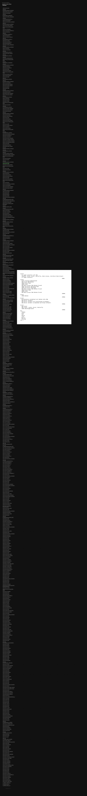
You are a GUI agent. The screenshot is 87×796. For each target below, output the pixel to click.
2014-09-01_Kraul (6, 628)
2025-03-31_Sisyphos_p (7, 67)
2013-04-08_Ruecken (7, 717)
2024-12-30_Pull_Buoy (7, 75)
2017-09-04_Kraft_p (6, 441)
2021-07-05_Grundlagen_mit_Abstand (8, 264)
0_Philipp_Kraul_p (6, 784)
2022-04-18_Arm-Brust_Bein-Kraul (8, 226)
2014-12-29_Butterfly (6, 606)
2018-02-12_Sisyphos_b (7, 413)
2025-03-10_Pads (6, 69)
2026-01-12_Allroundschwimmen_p (7, 19)
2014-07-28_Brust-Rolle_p (7, 635)
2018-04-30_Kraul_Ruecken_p (8, 399)
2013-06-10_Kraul (6, 705)
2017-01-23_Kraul (6, 486)
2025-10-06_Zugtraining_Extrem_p (7, 39)
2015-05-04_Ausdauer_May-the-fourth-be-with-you (8, 586)
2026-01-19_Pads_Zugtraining (8, 16)
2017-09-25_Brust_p (6, 437)
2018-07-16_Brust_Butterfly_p (8, 381)
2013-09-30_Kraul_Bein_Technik (9, 687)
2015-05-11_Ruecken (7, 584)
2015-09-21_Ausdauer (7, 559)
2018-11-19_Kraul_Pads (7, 354)
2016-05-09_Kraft (6, 537)
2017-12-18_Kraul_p (6, 421)
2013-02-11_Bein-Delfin (7, 729)
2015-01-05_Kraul (6, 605)
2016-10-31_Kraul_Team (7, 503)
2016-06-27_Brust (6, 528)
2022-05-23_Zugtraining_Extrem (8, 217)
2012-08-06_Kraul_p (6, 763)
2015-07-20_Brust (6, 571)
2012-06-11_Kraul (6, 769)
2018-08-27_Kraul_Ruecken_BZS (7, 374)
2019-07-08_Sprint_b (6, 317)
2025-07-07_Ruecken (7, 49)
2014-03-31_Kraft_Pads (7, 655)
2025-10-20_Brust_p (6, 35)
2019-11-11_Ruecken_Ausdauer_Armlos (8, 294)
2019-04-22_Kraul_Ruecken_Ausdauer (8, 330)
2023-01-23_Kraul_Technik (7, 176)
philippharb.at (8, 788)
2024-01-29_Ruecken (7, 118)
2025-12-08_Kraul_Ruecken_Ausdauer (8, 24)
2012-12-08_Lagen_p (7, 740)
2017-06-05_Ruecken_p (7, 462)
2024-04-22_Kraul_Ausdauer (8, 108)
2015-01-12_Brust (6, 603)
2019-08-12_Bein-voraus (7, 309)
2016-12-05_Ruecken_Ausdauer (8, 496)
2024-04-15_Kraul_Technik (7, 109)
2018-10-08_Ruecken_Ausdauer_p (7, 363)
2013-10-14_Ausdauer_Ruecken (8, 684)
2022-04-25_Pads (6, 224)
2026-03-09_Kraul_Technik (7, 11)
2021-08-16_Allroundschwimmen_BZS (8, 258)
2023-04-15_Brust (6, 159)
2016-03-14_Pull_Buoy (7, 548)
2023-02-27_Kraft (6, 168)
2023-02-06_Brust (6, 173)
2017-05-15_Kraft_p (6, 466)
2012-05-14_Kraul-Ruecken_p (8, 774)
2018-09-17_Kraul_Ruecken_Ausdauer (8, 368)
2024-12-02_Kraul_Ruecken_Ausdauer (8, 81)
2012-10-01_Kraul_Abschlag (8, 754)
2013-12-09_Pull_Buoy (7, 676)
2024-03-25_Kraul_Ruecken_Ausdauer (8, 113)
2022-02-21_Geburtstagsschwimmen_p (8, 235)
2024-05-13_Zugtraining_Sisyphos (7, 107)
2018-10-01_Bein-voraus (7, 364)
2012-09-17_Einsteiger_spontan (8, 756)
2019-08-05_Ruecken (7, 310)
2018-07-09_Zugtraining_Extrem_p (7, 383)
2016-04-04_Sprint (6, 544)
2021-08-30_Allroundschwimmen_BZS (8, 255)
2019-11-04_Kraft (6, 296)
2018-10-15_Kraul (6, 361)
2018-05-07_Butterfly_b (7, 397)
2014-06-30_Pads (6, 637)
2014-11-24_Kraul (6, 613)
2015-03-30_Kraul (6, 594)
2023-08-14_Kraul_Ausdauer (8, 138)
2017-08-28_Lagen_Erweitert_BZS (7, 444)
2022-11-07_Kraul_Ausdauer (8, 186)
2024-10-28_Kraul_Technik (7, 84)
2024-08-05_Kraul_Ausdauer (8, 93)
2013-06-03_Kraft (6, 706)
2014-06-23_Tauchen (6, 639)
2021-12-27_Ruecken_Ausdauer (8, 244)
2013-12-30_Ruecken (7, 672)
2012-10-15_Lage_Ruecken (8, 751)
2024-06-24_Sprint (6, 99)
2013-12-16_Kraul (6, 675)
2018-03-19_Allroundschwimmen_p (7, 409)
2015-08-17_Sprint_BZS (7, 566)
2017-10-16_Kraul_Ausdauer (8, 433)
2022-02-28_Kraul (6, 233)
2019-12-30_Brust (6, 285)
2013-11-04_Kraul (6, 681)
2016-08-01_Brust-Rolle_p (7, 521)
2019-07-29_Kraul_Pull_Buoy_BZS (7, 313)
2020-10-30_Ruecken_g (7, 267)
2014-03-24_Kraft (6, 656)
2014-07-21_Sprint (6, 636)
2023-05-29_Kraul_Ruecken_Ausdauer (8, 148)
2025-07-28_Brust (6, 48)
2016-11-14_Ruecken (7, 500)
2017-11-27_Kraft (6, 425)
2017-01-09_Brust (6, 489)
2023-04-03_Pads (6, 163)
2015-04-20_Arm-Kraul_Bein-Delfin (8, 590)
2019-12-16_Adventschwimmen (8, 288)
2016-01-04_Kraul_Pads (7, 554)
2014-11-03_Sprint (6, 617)
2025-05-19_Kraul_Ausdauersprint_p (8, 58)
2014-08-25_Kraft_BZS (7, 629)
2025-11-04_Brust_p (6, 31)
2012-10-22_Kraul (6, 750)
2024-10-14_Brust (6, 86)
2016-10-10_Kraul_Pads (7, 508)
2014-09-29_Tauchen (6, 622)
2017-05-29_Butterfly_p (7, 463)
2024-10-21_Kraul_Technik (7, 85)
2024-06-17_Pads (6, 101)
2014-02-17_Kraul (6, 664)
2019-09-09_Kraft (6, 305)
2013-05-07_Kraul (6, 711)
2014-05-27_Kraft (6, 644)
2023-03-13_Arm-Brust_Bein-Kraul (8, 166)
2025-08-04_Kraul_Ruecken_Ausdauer (8, 47)
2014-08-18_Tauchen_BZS (7, 630)
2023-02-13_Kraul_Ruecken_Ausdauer (8, 172)
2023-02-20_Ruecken (7, 169)
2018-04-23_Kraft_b (6, 400)
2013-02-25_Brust (6, 726)
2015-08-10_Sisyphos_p (7, 567)
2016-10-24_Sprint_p (6, 504)
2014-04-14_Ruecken (7, 652)
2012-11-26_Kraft (6, 743)
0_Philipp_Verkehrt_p (6, 782)
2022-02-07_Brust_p (6, 238)
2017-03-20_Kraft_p (6, 477)
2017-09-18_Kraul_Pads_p (7, 439)
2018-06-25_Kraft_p (6, 386)
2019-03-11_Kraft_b (6, 337)
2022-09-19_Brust (6, 194)
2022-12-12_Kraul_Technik (7, 178)
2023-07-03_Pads (6, 143)
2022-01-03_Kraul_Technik (7, 243)
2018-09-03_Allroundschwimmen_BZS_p (8, 372)
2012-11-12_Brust (6, 746)
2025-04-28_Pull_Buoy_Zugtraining (7, 62)
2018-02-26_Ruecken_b (7, 410)
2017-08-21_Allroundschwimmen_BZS (8, 446)
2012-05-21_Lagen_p (7, 773)
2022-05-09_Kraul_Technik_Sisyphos (8, 221)
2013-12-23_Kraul (6, 673)
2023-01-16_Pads (6, 177)
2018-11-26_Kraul (6, 352)
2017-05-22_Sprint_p (6, 465)
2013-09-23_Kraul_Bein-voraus (8, 688)
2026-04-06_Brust (6, 8)
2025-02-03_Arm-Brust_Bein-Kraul (8, 72)
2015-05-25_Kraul (6, 581)
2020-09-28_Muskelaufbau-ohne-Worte (9, 274)
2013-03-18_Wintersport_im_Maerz (7, 722)
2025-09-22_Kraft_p (6, 40)
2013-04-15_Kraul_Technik (7, 715)
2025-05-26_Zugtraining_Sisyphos (7, 55)
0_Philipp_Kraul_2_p (6, 785)
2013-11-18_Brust (6, 680)
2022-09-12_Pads (6, 195)
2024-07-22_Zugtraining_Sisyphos (7, 96)
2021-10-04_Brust (6, 248)
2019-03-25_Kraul (6, 336)
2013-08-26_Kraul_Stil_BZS (8, 692)
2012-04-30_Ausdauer (7, 777)
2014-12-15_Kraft (6, 609)
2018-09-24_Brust (6, 366)
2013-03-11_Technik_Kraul (7, 723)
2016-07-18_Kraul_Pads (7, 524)
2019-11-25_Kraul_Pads (7, 291)
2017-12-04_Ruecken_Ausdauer (8, 424)
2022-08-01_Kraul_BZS (7, 202)
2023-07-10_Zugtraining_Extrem (8, 142)
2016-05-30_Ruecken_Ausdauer (8, 533)
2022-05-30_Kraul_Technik (7, 215)
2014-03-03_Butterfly (6, 660)
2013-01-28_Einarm (6, 730)
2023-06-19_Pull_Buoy (7, 144)
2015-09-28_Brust (6, 558)
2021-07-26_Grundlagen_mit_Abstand (8, 262)
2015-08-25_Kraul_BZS (7, 565)
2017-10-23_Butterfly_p (7, 432)
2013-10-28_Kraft (6, 683)
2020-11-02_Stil (5, 266)
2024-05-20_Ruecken (7, 104)
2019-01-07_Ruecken (7, 348)
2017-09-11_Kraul (6, 440)
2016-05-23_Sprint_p (6, 535)
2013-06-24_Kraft (6, 702)
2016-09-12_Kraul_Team (7, 513)
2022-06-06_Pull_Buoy (7, 214)
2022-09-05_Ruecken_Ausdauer (8, 197)
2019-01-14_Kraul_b (6, 347)
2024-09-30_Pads (6, 88)
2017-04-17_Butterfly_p (7, 471)
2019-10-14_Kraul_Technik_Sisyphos (8, 300)
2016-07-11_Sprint (6, 525)
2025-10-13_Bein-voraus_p (8, 36)
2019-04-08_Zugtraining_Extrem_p (7, 333)
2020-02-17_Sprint (6, 279)
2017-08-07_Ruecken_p (7, 449)
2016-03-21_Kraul (6, 547)
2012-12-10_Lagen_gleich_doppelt (7, 739)
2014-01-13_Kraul (6, 669)
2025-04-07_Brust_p (6, 66)
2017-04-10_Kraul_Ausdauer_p (8, 473)
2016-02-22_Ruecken (7, 551)
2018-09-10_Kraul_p (6, 369)
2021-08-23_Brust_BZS (7, 256)
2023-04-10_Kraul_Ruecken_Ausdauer (8, 161)
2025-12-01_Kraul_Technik (7, 25)
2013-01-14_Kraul (6, 734)
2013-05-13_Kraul (6, 710)
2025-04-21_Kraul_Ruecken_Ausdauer (8, 64)
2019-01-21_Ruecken (7, 346)
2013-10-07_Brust (6, 685)
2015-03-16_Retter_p (6, 596)
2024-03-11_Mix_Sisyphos (7, 116)
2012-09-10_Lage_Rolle (7, 758)
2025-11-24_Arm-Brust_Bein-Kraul (8, 27)
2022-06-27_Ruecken (7, 211)
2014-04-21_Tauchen (6, 650)
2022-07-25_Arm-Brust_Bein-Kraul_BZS (8, 204)
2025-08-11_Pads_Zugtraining (8, 44)
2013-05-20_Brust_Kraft (7, 709)
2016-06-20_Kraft (6, 529)
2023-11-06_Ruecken (7, 128)
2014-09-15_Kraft (6, 625)
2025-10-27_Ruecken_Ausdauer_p (7, 34)
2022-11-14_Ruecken (7, 185)
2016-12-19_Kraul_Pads (7, 493)
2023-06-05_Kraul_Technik (7, 146)
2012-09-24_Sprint (6, 755)
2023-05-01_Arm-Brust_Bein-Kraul (8, 156)
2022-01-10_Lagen (6, 242)
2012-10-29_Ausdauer (7, 748)
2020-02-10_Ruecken (7, 280)
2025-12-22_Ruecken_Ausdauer (8, 21)
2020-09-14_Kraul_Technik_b (8, 275)
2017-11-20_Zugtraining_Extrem (8, 426)
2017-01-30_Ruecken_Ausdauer (8, 485)
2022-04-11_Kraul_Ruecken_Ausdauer (8, 229)
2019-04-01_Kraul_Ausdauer (8, 335)
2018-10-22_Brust (6, 359)
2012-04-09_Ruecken (7, 780)
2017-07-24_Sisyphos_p (7, 451)
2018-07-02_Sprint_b (6, 384)
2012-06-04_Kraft (6, 770)
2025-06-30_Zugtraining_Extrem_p (7, 52)
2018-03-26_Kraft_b (6, 406)
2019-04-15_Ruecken (7, 331)
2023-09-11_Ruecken (7, 136)
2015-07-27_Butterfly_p (7, 570)
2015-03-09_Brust (6, 598)
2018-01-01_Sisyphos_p (7, 420)
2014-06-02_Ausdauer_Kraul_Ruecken (8, 642)
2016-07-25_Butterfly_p (7, 522)
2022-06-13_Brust (6, 213)
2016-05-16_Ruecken (7, 536)
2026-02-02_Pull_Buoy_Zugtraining (7, 15)
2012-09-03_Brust (6, 759)
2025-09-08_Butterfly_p (7, 43)
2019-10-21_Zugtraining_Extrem (8, 297)
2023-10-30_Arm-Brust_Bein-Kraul (8, 130)
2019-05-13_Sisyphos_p (7, 325)
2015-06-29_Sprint (6, 574)
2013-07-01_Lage (6, 700)
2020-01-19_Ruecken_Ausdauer (8, 283)
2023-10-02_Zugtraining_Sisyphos (7, 132)
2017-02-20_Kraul (6, 481)
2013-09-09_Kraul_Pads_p (7, 691)
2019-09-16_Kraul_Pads (7, 304)
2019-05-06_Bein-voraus (7, 326)
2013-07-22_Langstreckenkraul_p (9, 696)
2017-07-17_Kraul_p (6, 453)
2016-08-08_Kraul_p (6, 520)
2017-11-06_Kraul (6, 429)
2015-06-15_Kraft (6, 577)
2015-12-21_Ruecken (7, 556)
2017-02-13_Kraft (6, 482)
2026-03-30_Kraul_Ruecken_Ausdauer (8, 10)
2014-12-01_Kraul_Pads (7, 611)
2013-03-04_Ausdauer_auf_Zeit (8, 725)
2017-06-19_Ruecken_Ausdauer (8, 458)
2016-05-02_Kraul (6, 539)
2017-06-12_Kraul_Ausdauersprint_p (8, 460)
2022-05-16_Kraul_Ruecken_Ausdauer (8, 219)
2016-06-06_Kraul (6, 532)
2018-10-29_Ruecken (7, 358)
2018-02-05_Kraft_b (6, 414)
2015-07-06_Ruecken (7, 573)
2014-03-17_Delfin (6, 657)
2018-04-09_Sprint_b (6, 403)
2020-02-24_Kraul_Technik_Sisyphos (8, 277)
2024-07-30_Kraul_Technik (7, 94)
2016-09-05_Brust (6, 515)
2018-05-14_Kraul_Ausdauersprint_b (8, 396)
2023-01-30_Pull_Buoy (7, 174)
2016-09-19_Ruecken (7, 512)
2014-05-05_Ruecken (7, 648)
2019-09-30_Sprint (6, 302)
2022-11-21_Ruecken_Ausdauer (8, 183)
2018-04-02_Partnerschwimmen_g (7, 405)
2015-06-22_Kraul (6, 575)
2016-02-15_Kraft (6, 552)
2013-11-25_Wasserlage (7, 679)
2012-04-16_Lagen (6, 778)
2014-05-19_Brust (6, 645)
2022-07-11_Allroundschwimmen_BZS (8, 209)
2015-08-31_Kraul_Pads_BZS (8, 563)
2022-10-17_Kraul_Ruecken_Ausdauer (8, 190)
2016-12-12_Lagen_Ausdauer (8, 495)
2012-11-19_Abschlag (7, 744)
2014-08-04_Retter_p (6, 633)
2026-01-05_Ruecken (7, 20)
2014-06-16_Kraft (6, 640)
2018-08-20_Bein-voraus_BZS (8, 375)
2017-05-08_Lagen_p (7, 467)
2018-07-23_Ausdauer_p (7, 379)
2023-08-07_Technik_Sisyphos (8, 139)
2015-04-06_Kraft (6, 592)
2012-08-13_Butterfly (6, 762)
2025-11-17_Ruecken (7, 29)
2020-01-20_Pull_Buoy (7, 281)
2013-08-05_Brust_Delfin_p (8, 694)
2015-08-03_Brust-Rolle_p (7, 569)
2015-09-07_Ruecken (7, 562)
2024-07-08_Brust (6, 98)
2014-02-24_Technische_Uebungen (7, 662)
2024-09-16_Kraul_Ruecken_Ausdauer (8, 90)
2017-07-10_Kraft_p (6, 454)
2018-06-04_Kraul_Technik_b (8, 390)
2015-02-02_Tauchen (6, 599)
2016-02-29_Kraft (6, 550)
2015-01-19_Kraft (6, 602)
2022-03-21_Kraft (6, 230)
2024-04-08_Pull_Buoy (7, 111)
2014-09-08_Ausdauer (7, 626)
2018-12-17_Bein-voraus (7, 350)
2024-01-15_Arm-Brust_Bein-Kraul (8, 122)
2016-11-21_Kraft (6, 499)
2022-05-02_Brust (6, 223)
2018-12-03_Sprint (6, 351)
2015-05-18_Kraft (6, 582)
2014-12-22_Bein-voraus (7, 607)
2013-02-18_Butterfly (6, 727)
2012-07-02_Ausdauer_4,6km (8, 765)
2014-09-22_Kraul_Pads (7, 624)
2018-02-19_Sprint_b (6, 411)
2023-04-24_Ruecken (7, 158)
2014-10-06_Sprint (6, 621)
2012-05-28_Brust (6, 771)
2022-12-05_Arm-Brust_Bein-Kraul (8, 181)
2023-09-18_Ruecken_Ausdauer (8, 134)
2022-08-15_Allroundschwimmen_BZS (8, 199)
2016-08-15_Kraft (6, 518)
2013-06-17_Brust (6, 703)
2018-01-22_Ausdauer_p (7, 415)
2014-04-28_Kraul (6, 649)
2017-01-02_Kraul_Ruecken (8, 490)
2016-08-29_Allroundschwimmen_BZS (8, 517)
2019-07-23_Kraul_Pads (7, 314)
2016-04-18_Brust (6, 541)
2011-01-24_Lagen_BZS (7, 781)
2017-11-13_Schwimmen (7, 428)
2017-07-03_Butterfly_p (7, 455)
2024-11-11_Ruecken (7, 82)
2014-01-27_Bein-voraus (7, 666)
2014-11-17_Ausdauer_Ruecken (8, 614)
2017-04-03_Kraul (6, 474)
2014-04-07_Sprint (6, 653)
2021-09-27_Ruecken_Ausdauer (8, 250)
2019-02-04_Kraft (6, 343)
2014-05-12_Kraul (6, 646)
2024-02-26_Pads (6, 117)
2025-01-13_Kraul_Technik (7, 74)
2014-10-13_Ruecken (7, 620)
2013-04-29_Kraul (6, 713)
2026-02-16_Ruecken (7, 13)
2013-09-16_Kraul (6, 690)
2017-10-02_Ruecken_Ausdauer (8, 436)
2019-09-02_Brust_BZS (7, 306)
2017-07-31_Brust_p (6, 450)
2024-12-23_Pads (6, 76)
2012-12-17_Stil (5, 736)
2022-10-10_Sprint (6, 191)
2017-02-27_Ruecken (7, 480)
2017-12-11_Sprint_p (6, 422)
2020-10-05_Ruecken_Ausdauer (8, 271)
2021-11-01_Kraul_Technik (7, 247)
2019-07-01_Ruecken (7, 318)
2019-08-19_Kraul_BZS (7, 308)
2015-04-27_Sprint (6, 587)
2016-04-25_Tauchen (6, 540)
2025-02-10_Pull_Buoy (7, 70)
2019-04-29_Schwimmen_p (8, 327)
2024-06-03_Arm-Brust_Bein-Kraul (8, 103)
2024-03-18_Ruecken (7, 114)
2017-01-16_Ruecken (7, 488)
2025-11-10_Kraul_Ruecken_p (8, 30)
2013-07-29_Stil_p (6, 695)
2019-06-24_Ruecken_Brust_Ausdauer (8, 321)
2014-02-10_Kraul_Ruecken (8, 665)
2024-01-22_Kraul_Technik (7, 120)
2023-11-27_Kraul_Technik (7, 125)
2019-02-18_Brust (6, 340)
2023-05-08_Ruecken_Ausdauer (8, 154)
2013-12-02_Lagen (6, 677)
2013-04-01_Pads (6, 718)
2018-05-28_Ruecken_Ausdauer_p (7, 392)
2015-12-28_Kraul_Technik (7, 555)
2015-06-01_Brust (6, 580)
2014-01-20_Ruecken (7, 668)
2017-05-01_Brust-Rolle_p (7, 469)
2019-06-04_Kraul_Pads (7, 323)
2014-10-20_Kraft (6, 618)
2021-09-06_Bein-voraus (7, 252)
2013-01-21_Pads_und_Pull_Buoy (7, 732)
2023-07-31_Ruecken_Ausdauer (8, 140)
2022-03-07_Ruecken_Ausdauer (8, 231)
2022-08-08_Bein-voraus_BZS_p (9, 200)
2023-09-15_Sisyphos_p (7, 135)
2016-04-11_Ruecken (7, 543)
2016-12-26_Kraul (6, 492)
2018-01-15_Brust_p (6, 417)
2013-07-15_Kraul (6, 698)
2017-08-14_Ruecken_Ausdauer (8, 447)
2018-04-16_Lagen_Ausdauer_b (8, 401)
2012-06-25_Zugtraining (7, 766)
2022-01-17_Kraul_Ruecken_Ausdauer (8, 240)
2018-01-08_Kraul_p (6, 418)
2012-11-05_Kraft (6, 747)
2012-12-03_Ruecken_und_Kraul (9, 741)
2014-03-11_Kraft (6, 659)
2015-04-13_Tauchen (6, 591)
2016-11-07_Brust (6, 501)
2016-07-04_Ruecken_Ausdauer (8, 526)
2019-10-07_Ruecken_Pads (8, 301)
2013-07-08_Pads (6, 699)
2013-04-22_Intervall (6, 714)
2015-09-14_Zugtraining (7, 560)
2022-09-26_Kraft (6, 193)
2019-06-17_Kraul (6, 322)
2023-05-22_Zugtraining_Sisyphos (7, 150)
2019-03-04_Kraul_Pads (7, 339)
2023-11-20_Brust (6, 126)
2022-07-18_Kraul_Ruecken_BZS (7, 206)
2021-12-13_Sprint (6, 246)
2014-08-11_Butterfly (6, 632)
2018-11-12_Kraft (6, 355)
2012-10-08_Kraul (6, 752)
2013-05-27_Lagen (6, 707)
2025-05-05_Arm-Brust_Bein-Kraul (8, 60)
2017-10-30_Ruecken (7, 430)
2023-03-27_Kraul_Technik (7, 164)
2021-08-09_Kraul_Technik (7, 260)
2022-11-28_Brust (6, 182)
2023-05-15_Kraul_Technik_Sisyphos (8, 153)
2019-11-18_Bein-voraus (7, 292)
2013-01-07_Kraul (6, 735)
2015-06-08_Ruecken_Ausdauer (8, 578)
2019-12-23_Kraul (6, 287)
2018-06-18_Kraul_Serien (7, 387)
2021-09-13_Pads (6, 251)
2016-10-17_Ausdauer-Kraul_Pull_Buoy (7, 506)
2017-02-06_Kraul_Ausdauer (8, 484)
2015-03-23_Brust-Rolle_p (7, 595)
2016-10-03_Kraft (6, 509)
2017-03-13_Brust (6, 478)
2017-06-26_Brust (6, 457)
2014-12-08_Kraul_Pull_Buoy (8, 610)
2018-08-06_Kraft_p (6, 377)
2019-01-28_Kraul (6, 344)
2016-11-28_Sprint (6, 497)
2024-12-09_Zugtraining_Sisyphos (7, 79)
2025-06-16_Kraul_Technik (7, 53)
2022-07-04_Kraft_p (6, 210)
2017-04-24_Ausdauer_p (7, 470)
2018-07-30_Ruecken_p (7, 378)
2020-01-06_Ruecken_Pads (8, 284)
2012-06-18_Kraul (6, 767)
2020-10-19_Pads (6, 270)
